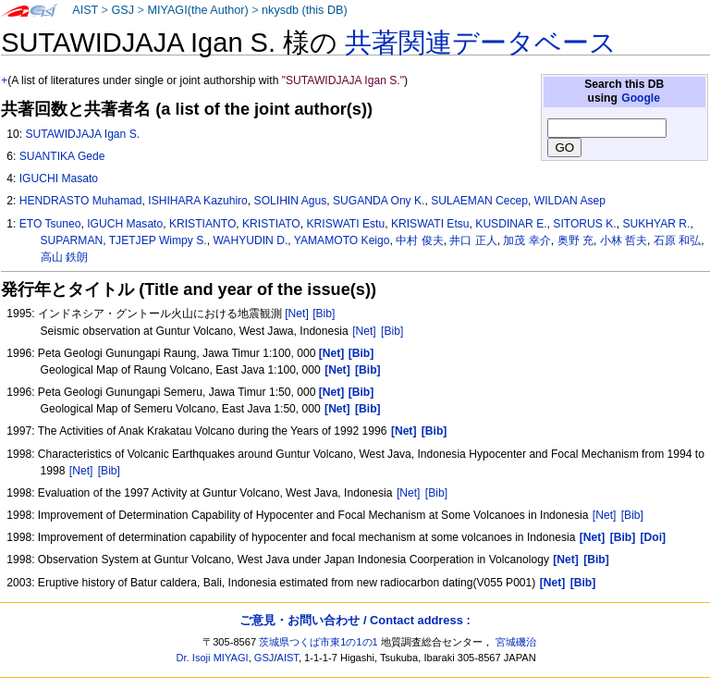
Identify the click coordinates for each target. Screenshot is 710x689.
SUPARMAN (72, 240)
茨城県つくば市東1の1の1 (318, 641)
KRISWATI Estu (346, 223)
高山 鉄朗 (64, 257)
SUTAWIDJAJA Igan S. (82, 134)
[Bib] (323, 313)
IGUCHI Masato (58, 178)
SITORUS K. (584, 223)
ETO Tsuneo (50, 223)
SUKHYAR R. (656, 223)
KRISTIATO (271, 223)
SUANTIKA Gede (62, 156)
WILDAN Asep (570, 200)
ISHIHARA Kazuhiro (198, 200)
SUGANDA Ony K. (378, 200)
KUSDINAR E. (510, 223)
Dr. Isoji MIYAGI (213, 657)
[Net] (297, 313)
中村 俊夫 (419, 240)
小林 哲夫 (623, 240)
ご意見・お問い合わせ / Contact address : (354, 620)
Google (640, 98)
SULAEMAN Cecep (479, 200)
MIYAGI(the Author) (197, 10)
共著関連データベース (481, 42)
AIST (85, 10)
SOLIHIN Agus (290, 200)
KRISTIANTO (202, 223)
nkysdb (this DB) (305, 10)
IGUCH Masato (125, 223)
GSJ (122, 10)
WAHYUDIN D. (250, 240)
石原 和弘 (677, 240)
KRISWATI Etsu (430, 223)
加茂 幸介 (526, 240)
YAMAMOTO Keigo (342, 240)
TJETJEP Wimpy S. (158, 240)
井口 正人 (472, 240)
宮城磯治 (516, 641)
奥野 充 (575, 240)
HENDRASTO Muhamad (80, 200)
